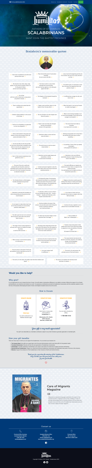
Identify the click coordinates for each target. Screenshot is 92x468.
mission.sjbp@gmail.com (46, 437)
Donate (81, 2)
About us (53, 2)
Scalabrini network (62, 2)
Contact (75, 2)
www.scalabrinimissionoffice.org (46, 439)
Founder (70, 2)
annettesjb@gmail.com (20, 439)
